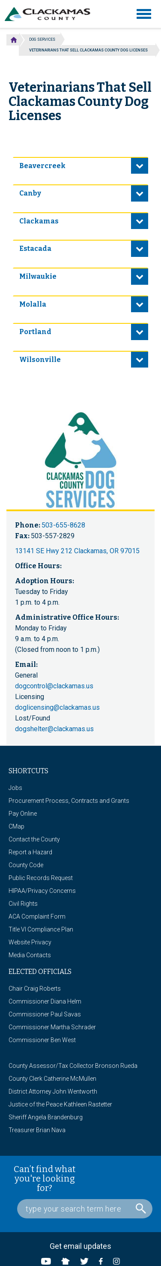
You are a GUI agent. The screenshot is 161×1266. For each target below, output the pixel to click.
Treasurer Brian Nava (37, 1130)
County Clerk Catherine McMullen (52, 1078)
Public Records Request (41, 877)
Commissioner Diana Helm (45, 1001)
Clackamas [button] (39, 221)
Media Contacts (30, 955)
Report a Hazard (30, 852)
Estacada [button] (35, 248)
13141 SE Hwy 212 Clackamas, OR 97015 (77, 551)
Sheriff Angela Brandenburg (46, 1117)
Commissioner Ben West (42, 1040)
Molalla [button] (32, 304)
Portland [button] (35, 332)
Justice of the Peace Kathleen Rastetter (60, 1104)
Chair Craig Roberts (35, 988)
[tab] (80, 165)
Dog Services (42, 39)
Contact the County (34, 839)
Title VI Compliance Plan (41, 929)
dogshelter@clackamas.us (54, 729)
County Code (26, 865)
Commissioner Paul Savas (45, 1014)
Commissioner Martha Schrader (52, 1027)
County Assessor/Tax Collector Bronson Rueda (73, 1065)
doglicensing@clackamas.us (57, 707)
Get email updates (80, 1246)
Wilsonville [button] (40, 360)
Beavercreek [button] (42, 166)
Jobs (15, 787)
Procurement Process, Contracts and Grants (69, 800)
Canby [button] (30, 193)
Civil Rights (23, 903)
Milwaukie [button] (38, 276)
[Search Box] (84, 1208)
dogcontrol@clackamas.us (54, 686)
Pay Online (23, 813)
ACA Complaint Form (37, 916)
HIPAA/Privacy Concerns (42, 890)
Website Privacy (30, 942)
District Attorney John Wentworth (53, 1091)
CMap (16, 826)
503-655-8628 (63, 525)
